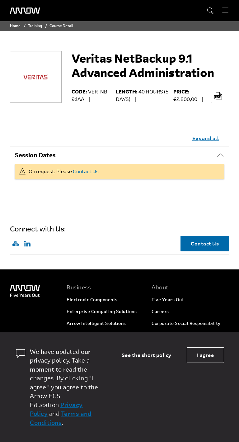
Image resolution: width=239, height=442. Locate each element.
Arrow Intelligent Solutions (96, 323)
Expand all (205, 138)
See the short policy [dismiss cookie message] (146, 355)
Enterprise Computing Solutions (102, 311)
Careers (160, 311)
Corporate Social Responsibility (186, 323)
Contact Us (86, 171)
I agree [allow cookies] (205, 355)
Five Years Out (168, 299)
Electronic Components (92, 299)
